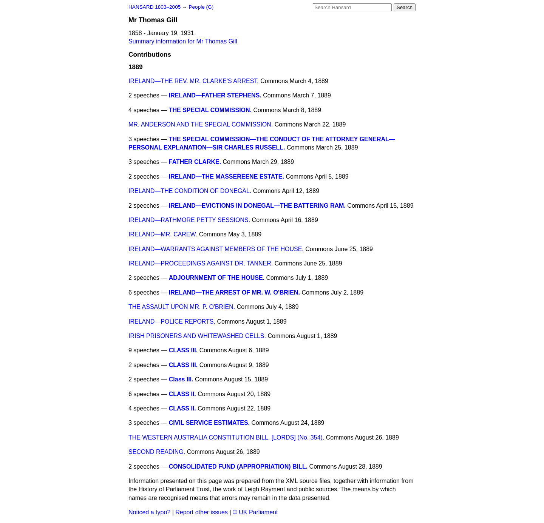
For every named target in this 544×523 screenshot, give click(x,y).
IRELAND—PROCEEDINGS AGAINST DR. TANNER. (200, 263)
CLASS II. (182, 394)
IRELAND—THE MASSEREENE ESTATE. (226, 176)
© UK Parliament (255, 512)
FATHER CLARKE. (195, 162)
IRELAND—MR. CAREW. (162, 234)
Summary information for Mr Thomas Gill (182, 41)
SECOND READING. (156, 452)
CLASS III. (183, 350)
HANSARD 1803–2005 (154, 7)
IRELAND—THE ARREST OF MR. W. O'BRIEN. (234, 292)
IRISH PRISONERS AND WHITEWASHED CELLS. (197, 336)
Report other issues (201, 512)
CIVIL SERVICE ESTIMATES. (209, 423)
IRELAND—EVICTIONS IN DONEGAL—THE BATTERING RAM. (257, 205)
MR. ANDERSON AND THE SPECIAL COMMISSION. (200, 124)
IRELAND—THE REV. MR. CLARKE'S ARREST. (193, 81)
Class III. (181, 379)
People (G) (201, 7)
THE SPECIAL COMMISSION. (210, 110)
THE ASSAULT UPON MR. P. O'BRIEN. (181, 307)
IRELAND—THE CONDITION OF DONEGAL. (189, 191)
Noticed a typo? (149, 512)
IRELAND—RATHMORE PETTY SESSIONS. (189, 220)
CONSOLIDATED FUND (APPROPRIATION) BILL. (238, 466)
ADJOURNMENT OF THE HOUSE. (216, 278)
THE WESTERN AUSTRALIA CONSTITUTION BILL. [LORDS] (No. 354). (226, 437)
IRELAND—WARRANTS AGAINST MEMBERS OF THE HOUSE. (216, 249)
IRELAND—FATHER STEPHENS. (215, 95)
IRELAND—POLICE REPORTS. (171, 321)
